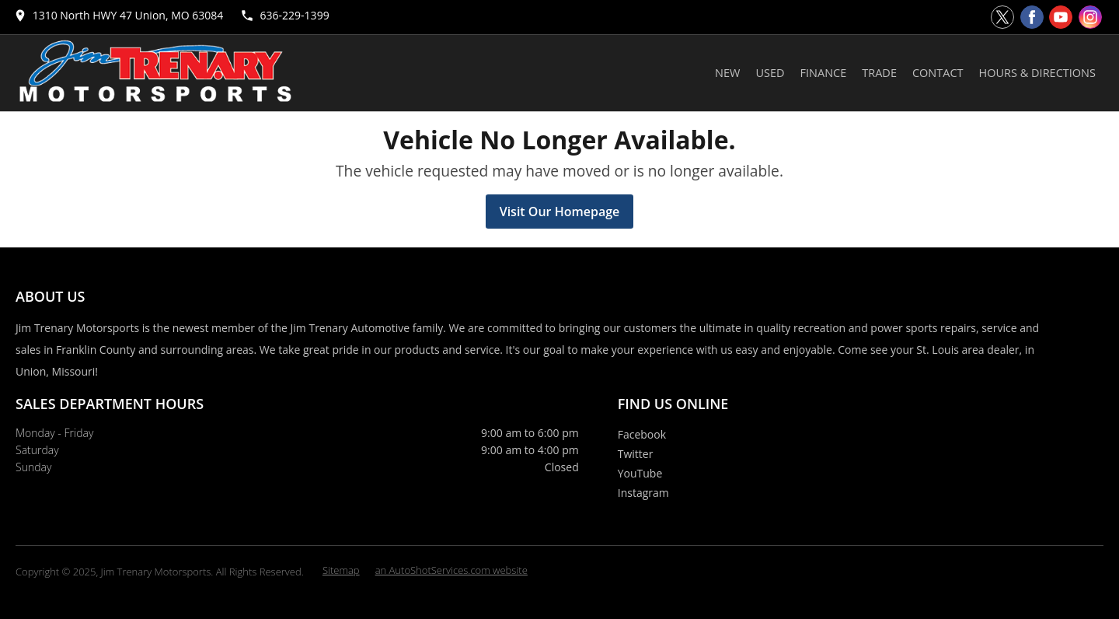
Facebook (642, 434)
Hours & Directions (1037, 72)
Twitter (636, 453)
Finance (823, 72)
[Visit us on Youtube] (1060, 17)
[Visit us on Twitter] (1002, 17)
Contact (938, 72)
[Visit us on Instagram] (1090, 17)
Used (769, 72)
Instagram (643, 492)
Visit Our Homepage (560, 211)
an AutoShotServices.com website (451, 570)
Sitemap (341, 570)
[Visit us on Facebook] (1032, 17)
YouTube (640, 473)
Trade (879, 72)
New (727, 72)
